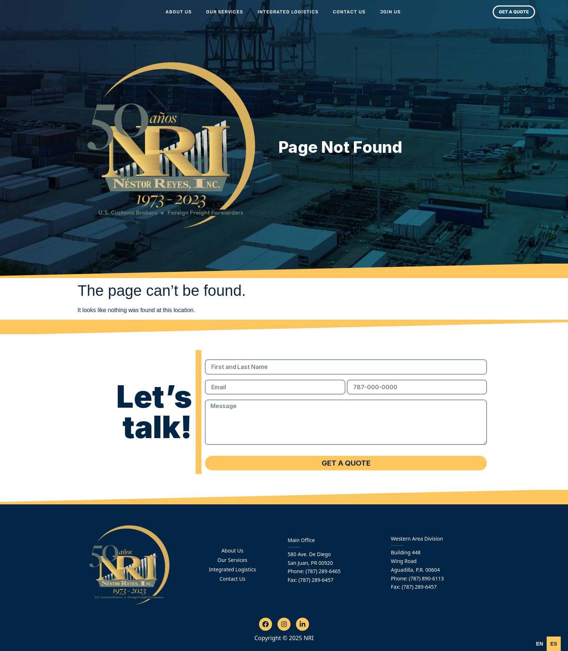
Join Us (390, 11)
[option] (554, 644)
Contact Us (349, 11)
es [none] (553, 644)
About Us (179, 11)
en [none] (539, 644)
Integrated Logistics (288, 11)
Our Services (224, 11)
